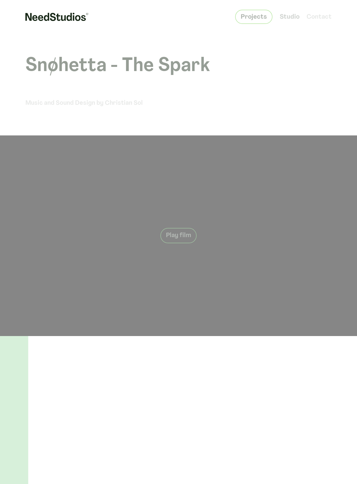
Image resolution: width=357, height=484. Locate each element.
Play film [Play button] (178, 235)
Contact (319, 14)
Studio (290, 14)
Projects (254, 14)
